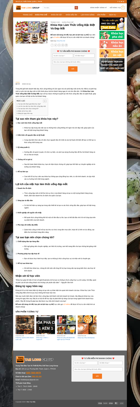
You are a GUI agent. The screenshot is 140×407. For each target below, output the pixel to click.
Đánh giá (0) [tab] (26, 84)
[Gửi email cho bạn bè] (59, 45)
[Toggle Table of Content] (44, 101)
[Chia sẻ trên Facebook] (52, 45)
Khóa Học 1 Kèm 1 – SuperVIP (42, 338)
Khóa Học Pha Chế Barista (86, 337)
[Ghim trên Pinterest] (62, 45)
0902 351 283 (36, 376)
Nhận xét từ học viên (24, 111)
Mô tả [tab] (18, 84)
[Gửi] (76, 7)
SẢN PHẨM (102, 15)
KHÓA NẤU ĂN (72, 15)
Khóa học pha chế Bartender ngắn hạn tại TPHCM (66, 338)
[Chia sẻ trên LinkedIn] (66, 45)
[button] (98, 8)
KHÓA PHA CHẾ (41, 15)
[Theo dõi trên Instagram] (119, 1)
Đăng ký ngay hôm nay (25, 113)
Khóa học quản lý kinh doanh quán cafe (25, 338)
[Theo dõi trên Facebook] (118, 1)
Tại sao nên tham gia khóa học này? (29, 104)
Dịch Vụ (113, 15)
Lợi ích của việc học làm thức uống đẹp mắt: (32, 106)
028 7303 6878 (33, 372)
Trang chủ (55, 22)
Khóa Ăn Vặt (57, 15)
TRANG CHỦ (27, 15)
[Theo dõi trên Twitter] (121, 1)
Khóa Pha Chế (67, 22)
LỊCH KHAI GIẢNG (88, 15)
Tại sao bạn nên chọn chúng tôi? (28, 108)
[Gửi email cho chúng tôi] (123, 1)
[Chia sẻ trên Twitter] (55, 45)
